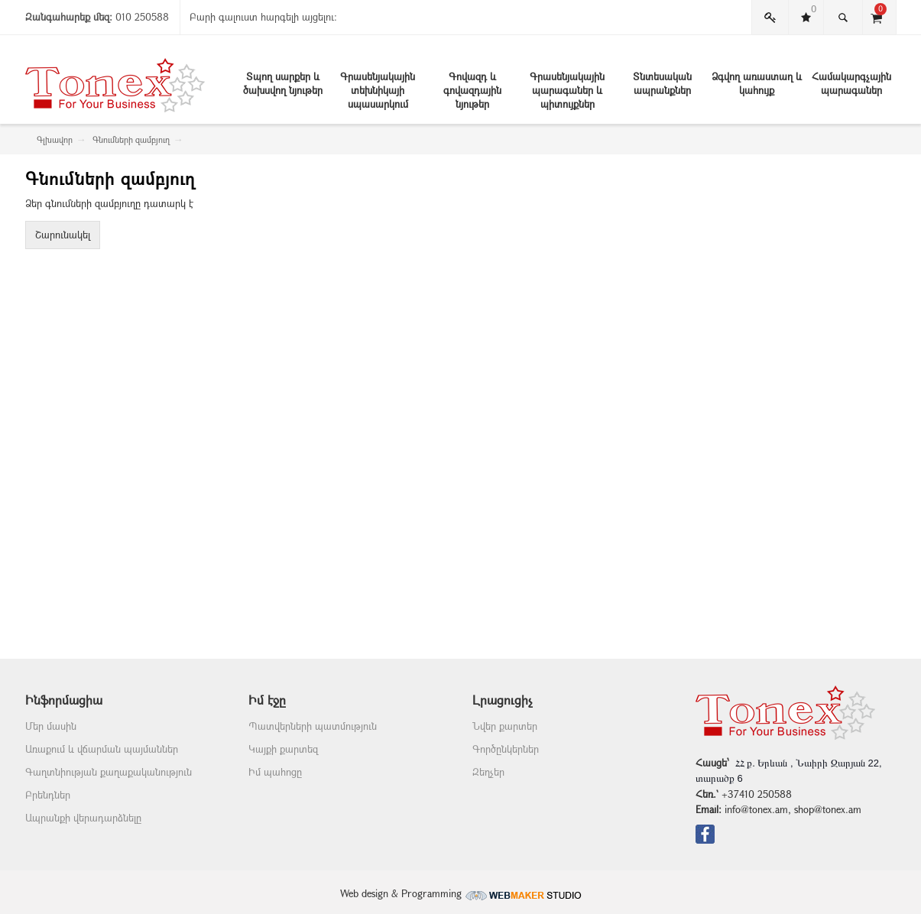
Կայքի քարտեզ (283, 749)
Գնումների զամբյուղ (131, 139)
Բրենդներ (47, 795)
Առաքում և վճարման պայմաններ (101, 749)
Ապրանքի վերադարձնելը (83, 818)
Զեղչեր (488, 772)
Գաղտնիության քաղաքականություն (108, 772)
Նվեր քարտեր (504, 726)
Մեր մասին (50, 726)
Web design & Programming (461, 893)
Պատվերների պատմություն (312, 726)
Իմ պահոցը (275, 772)
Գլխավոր (55, 139)
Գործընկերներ (505, 749)
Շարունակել (62, 234)
